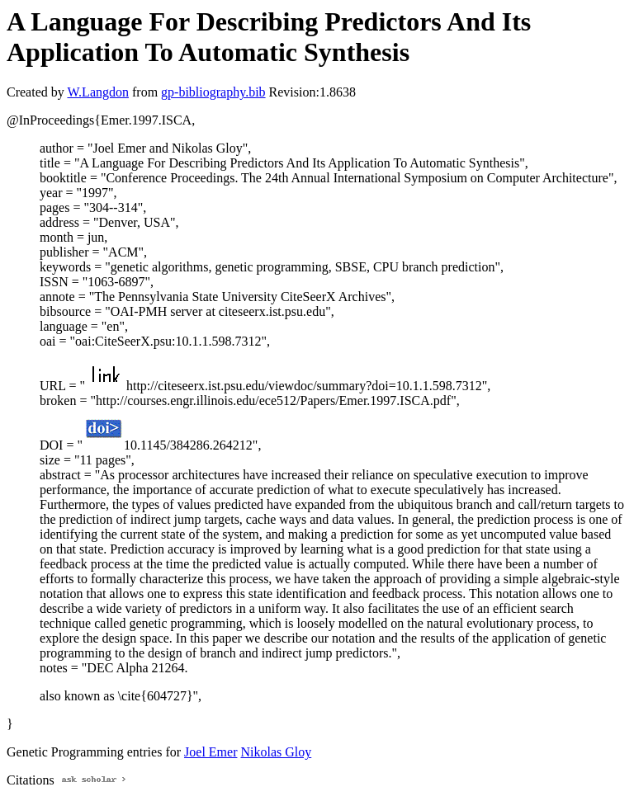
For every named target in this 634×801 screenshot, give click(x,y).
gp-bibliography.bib (213, 92)
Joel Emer (210, 752)
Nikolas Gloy (275, 752)
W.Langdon (98, 92)
